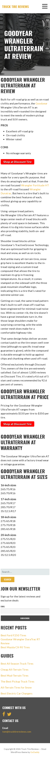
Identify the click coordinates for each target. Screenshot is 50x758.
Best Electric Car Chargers (16, 693)
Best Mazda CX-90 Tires (15, 647)
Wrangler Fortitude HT (35, 185)
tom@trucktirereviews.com (16, 731)
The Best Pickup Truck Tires (17, 681)
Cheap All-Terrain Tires (14, 669)
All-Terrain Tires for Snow (16, 687)
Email (3, 606)
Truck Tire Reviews (15, 6)
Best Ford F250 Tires (13, 635)
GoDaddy (34, 752)
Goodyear (41, 103)
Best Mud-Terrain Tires (14, 675)
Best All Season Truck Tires (17, 663)
